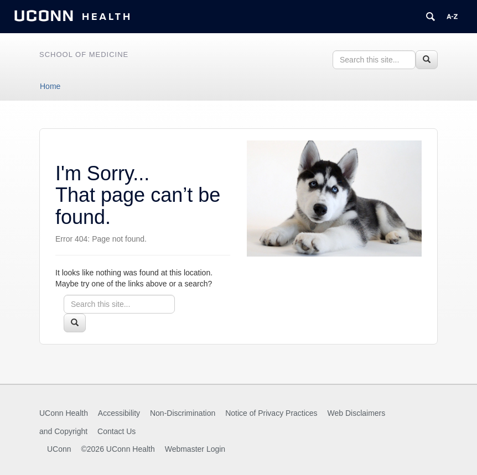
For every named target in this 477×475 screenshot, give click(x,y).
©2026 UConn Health (117, 449)
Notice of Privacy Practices (271, 413)
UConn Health (63, 413)
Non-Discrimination (182, 413)
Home (50, 86)
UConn (59, 449)
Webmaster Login (195, 449)
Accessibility (119, 413)
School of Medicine (83, 54)
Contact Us (116, 431)
